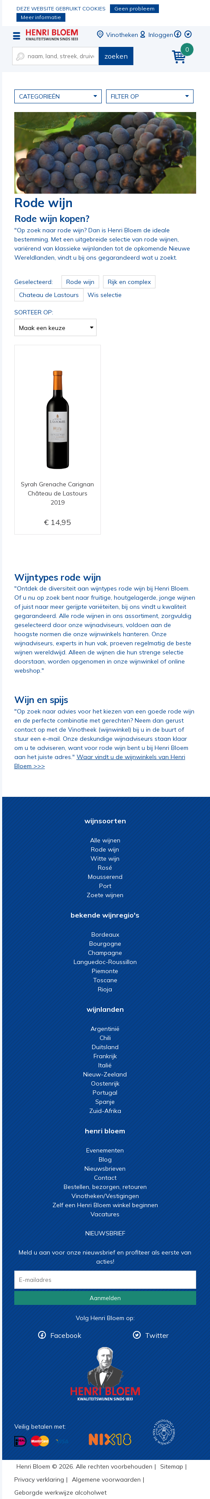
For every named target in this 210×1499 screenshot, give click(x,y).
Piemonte (105, 971)
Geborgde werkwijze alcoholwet (60, 1492)
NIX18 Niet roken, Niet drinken (110, 1439)
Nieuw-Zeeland (105, 1074)
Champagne (105, 953)
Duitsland (105, 1047)
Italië (105, 1065)
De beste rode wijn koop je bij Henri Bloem (52, 34)
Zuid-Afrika (105, 1111)
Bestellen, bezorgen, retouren (105, 1187)
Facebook (65, 1335)
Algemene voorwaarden (106, 1479)
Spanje (105, 1102)
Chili (105, 1038)
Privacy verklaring (39, 1479)
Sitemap (171, 1466)
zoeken (116, 56)
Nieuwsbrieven (105, 1168)
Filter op (150, 96)
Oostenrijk (105, 1083)
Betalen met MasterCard (40, 1441)
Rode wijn (105, 849)
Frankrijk (105, 1056)
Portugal (105, 1092)
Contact (105, 1178)
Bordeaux (105, 934)
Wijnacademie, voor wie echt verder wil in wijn (164, 1432)
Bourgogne (105, 944)
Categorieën (58, 96)
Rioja (105, 989)
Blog (105, 1159)
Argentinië (105, 1029)
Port (105, 886)
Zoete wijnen (105, 895)
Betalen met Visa (61, 1442)
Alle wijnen (105, 840)
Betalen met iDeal (20, 1441)
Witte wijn (105, 858)
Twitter (156, 1335)
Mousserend (105, 877)
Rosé (105, 868)
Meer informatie (41, 17)
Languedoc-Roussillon (105, 962)
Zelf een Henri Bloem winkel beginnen (105, 1205)
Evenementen (105, 1150)
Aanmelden (105, 1297)
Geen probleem (134, 8)
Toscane (105, 980)
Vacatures (105, 1214)
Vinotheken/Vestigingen (105, 1196)
